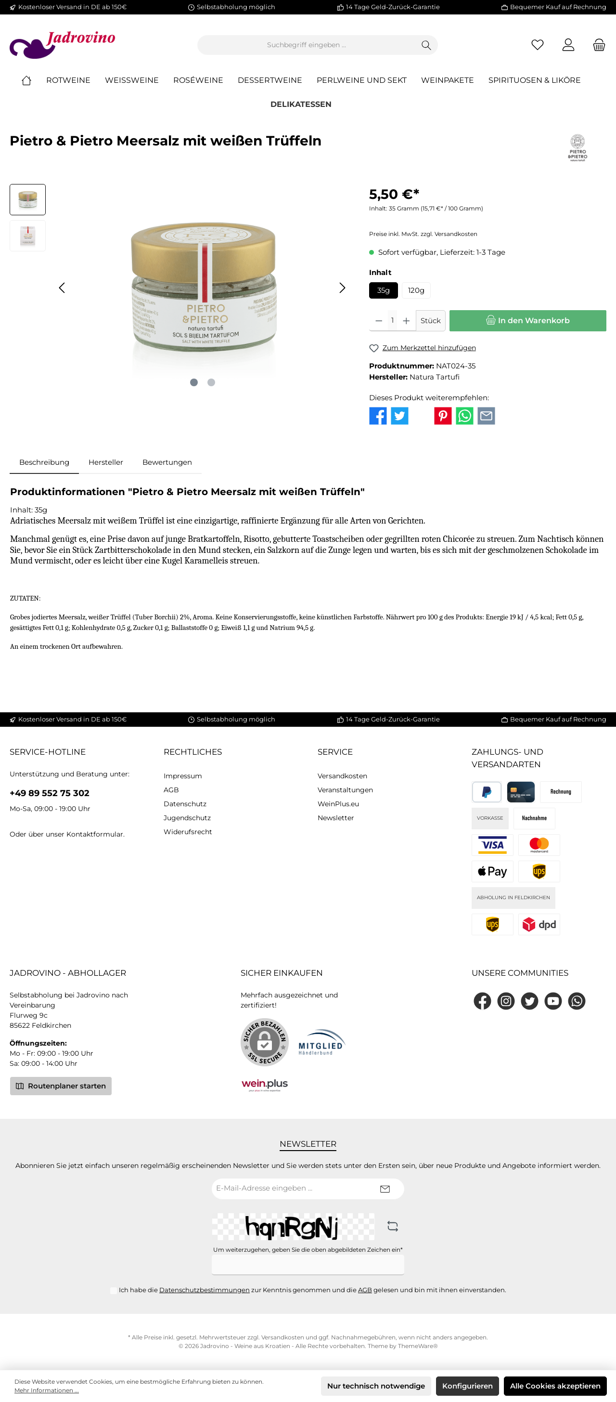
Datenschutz (185, 803)
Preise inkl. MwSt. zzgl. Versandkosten (423, 234)
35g (383, 290)
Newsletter (336, 817)
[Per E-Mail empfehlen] (486, 414)
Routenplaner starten (61, 1085)
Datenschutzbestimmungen (204, 1290)
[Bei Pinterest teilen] (443, 414)
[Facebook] (482, 1001)
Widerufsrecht (188, 831)
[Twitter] (529, 1001)
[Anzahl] (392, 321)
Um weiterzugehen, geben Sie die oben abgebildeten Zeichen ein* (308, 1249)
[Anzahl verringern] (379, 321)
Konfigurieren (467, 1385)
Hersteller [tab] (106, 462)
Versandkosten (342, 776)
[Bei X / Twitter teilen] (421, 414)
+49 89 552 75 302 (50, 793)
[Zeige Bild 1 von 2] (194, 383)
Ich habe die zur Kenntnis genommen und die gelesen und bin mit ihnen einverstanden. (312, 1290)
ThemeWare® (418, 1346)
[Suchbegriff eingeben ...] (306, 45)
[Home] (33, 81)
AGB (171, 790)
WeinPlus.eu (338, 803)
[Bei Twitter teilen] (400, 414)
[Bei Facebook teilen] (378, 414)
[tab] (44, 462)
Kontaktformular (94, 834)
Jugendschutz (187, 817)
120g (416, 290)
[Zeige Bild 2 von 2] (211, 383)
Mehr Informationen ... (46, 1390)
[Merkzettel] (538, 45)
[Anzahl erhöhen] (406, 321)
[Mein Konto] (568, 45)
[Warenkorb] (596, 45)
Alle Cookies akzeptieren (555, 1385)
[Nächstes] (342, 287)
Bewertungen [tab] (167, 462)
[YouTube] (553, 1001)
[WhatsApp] (577, 1001)
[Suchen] (426, 45)
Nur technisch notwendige (376, 1385)
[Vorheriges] (62, 287)
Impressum (183, 776)
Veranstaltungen (345, 790)
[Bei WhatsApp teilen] (464, 414)
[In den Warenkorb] (527, 321)
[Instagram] (506, 1001)
